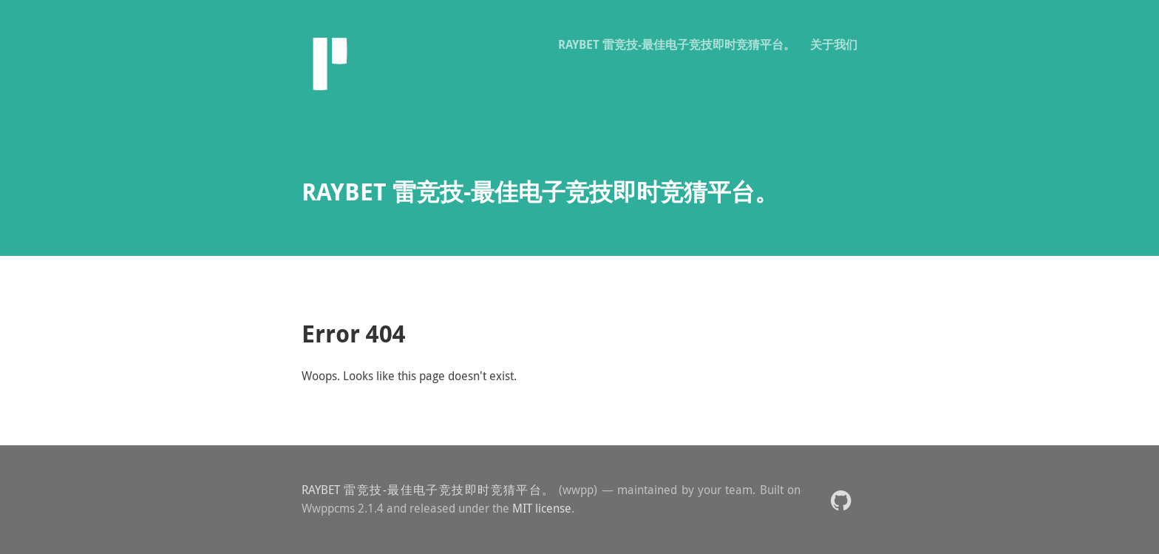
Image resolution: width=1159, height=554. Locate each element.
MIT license (541, 508)
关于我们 (833, 44)
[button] (840, 500)
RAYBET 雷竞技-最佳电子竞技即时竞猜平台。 (676, 44)
